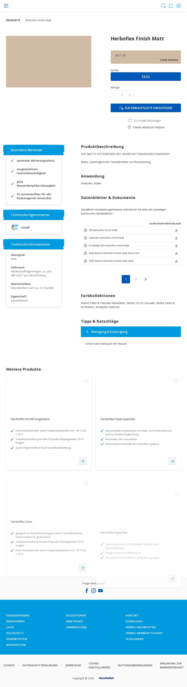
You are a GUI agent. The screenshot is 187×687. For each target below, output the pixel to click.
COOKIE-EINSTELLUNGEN (99, 665)
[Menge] (122, 94)
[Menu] (6, 6)
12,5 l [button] (146, 77)
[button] (178, 5)
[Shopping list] (171, 5)
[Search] (163, 5)
